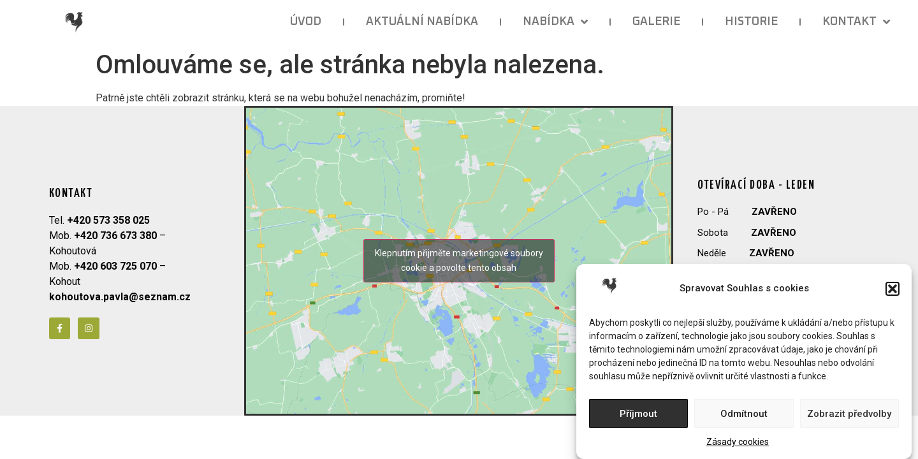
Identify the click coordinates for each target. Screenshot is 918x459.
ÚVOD (305, 21)
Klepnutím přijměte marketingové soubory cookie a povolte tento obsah (459, 260)
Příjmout (638, 413)
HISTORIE (751, 21)
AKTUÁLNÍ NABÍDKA (422, 21)
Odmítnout (744, 413)
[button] (892, 288)
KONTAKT (856, 22)
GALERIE (656, 21)
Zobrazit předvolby (849, 413)
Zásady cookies (737, 442)
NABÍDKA (555, 22)
